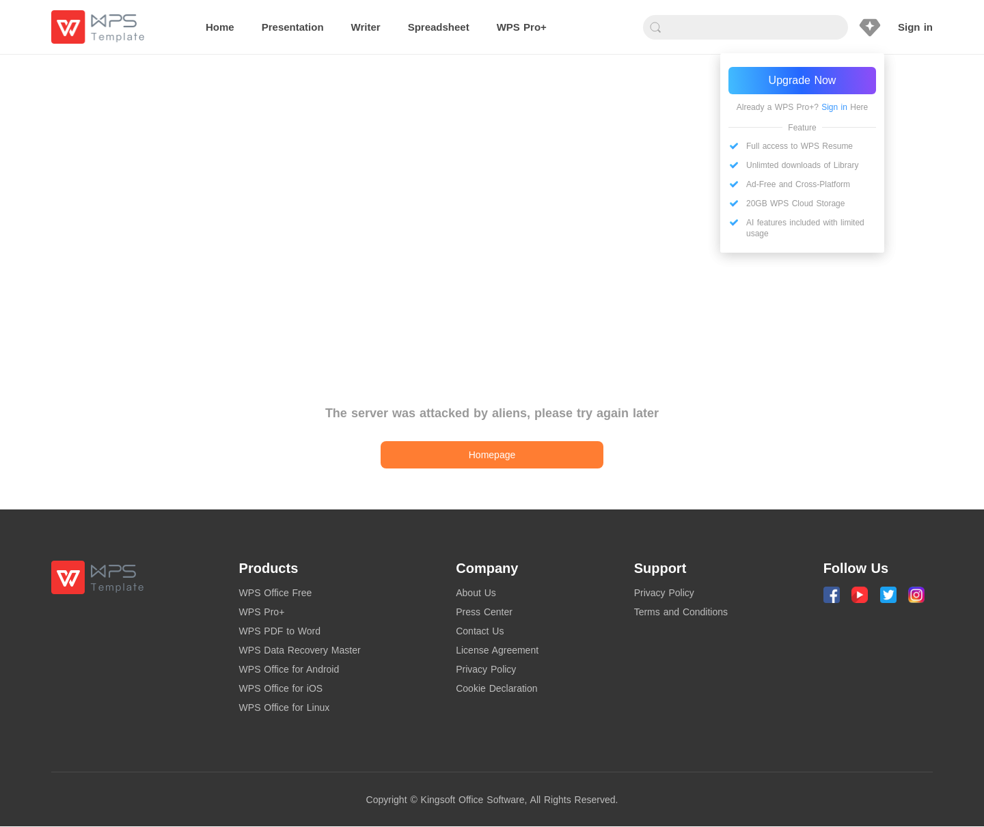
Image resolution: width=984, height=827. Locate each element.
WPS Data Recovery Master (300, 650)
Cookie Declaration (496, 688)
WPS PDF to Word (279, 631)
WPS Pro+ (262, 611)
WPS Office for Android (289, 669)
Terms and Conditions (681, 611)
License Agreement (497, 650)
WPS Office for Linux (284, 707)
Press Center (484, 611)
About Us (476, 592)
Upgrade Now (802, 80)
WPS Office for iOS (281, 688)
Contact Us (480, 631)
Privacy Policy (486, 669)
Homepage (492, 454)
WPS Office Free (275, 592)
